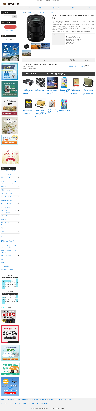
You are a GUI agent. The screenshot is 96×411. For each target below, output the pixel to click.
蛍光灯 (2, 262)
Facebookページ (5, 403)
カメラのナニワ (16, 403)
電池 (2, 228)
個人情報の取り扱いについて (39, 399)
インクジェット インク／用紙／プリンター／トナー (8, 246)
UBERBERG (44, 403)
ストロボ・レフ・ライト (7, 197)
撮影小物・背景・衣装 (6, 200)
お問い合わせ (68, 399)
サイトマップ (59, 399)
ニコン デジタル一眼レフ (7, 174)
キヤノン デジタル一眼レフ (8, 170)
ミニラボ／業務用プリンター (8, 207)
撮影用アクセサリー (6, 190)
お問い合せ (56, 8)
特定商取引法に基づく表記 (22, 399)
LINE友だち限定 (5, 266)
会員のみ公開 (72, 66)
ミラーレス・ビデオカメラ (8, 177)
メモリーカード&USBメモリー (8, 235)
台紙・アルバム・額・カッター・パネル (8, 223)
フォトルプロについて (24, 8)
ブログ (88, 8)
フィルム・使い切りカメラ (8, 203)
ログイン (83, 66)
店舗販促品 (4, 219)
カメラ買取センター (34, 403)
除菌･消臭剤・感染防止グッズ (8, 269)
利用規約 (51, 399)
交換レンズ (28, 12)
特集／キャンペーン (6, 255)
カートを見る (72, 8)
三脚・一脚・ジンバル (6, 193)
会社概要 (3, 399)
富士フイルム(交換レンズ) (38, 12)
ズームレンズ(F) (49, 12)
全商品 (23, 12)
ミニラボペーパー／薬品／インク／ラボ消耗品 (8, 211)
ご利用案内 (11, 399)
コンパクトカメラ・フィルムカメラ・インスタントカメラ (8, 182)
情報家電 (3, 231)
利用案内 (40, 8)
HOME (8, 8)
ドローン (3, 259)
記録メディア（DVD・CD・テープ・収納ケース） (8, 240)
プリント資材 (4, 216)
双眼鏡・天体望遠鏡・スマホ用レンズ (8, 251)
